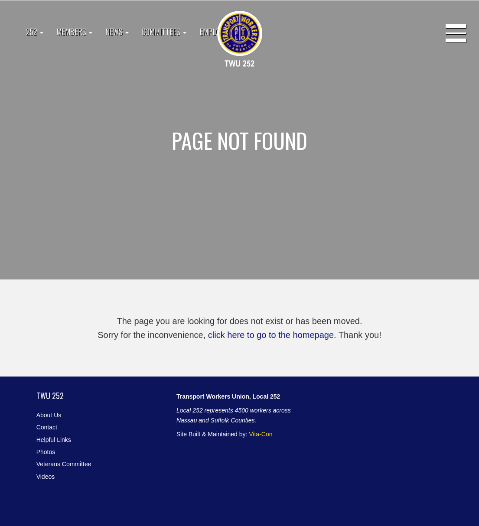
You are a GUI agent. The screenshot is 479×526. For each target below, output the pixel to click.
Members (74, 31)
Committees (164, 31)
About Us (49, 415)
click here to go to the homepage (271, 335)
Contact (46, 427)
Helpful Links (53, 439)
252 (34, 31)
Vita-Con (260, 434)
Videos (45, 476)
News (117, 31)
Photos (45, 451)
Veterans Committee (63, 464)
